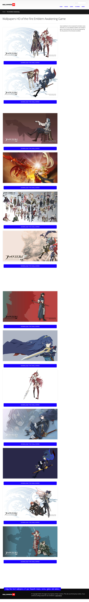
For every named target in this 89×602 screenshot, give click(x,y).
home (61, 6)
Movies (66, 6)
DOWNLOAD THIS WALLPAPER (30, 63)
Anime (83, 6)
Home (4, 11)
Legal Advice (58, 595)
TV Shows (77, 6)
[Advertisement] (30, 107)
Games (71, 6)
